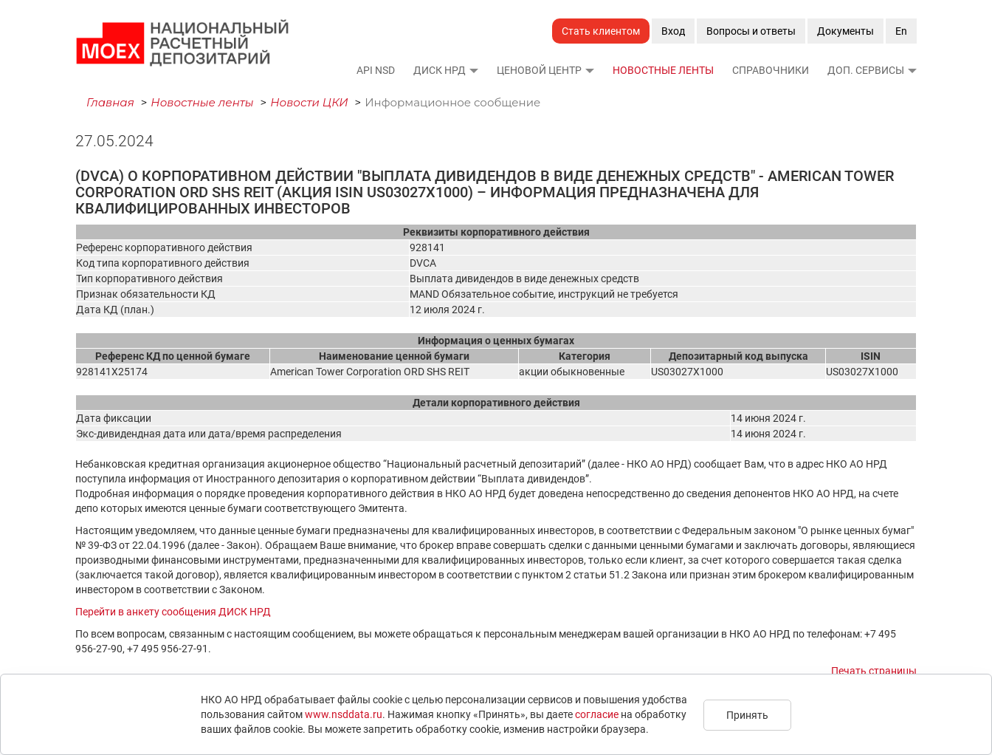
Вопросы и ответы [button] (751, 31)
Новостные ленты (663, 70)
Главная (110, 102)
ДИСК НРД (439, 70)
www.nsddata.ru (343, 714)
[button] (473, 70)
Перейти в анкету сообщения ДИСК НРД (173, 612)
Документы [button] (845, 31)
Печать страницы (874, 671)
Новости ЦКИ (309, 102)
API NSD (375, 70)
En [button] (901, 31)
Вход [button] (673, 31)
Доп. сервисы (865, 70)
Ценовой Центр (539, 70)
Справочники (770, 70)
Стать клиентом (601, 31)
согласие (597, 714)
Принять (747, 715)
